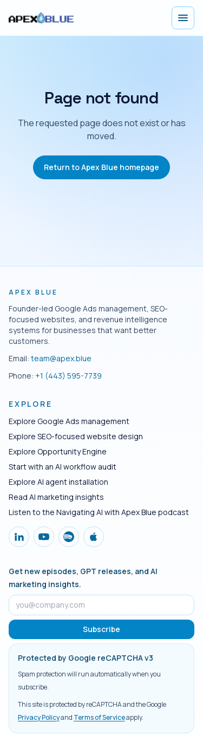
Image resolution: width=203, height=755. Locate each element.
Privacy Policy (39, 717)
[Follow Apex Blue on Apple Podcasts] (93, 536)
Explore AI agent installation (58, 482)
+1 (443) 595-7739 (68, 375)
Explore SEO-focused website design (76, 436)
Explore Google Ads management (69, 421)
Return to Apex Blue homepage (101, 167)
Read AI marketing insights (56, 497)
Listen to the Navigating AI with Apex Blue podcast (99, 512)
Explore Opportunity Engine (58, 451)
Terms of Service (99, 717)
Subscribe (101, 629)
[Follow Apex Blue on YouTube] (44, 536)
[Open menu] (183, 17)
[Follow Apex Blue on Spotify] (68, 536)
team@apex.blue (61, 358)
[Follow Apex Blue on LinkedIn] (19, 536)
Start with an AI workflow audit (62, 466)
